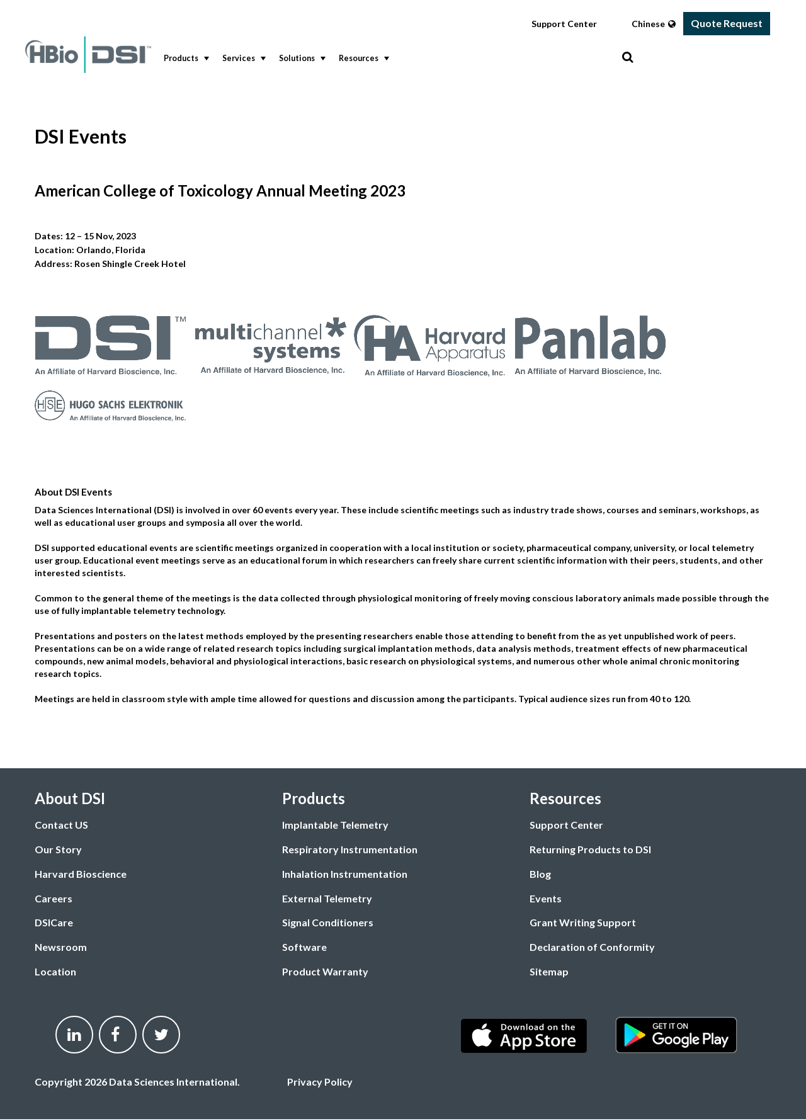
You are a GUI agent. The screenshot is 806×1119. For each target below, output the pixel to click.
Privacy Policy (320, 1082)
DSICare (54, 922)
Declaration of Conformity (592, 947)
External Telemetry (327, 898)
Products (185, 59)
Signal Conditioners (327, 922)
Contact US (61, 825)
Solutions (301, 59)
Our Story (58, 849)
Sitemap (549, 971)
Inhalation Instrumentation (344, 874)
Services (242, 59)
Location (55, 971)
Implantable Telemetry (335, 825)
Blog (540, 874)
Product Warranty (325, 971)
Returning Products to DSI (590, 849)
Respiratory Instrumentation (349, 849)
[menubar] (390, 58)
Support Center (564, 23)
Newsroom (61, 947)
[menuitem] (184, 58)
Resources (363, 59)
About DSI (70, 798)
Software (304, 947)
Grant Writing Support (583, 922)
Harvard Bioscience (81, 874)
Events (546, 898)
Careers (53, 898)
